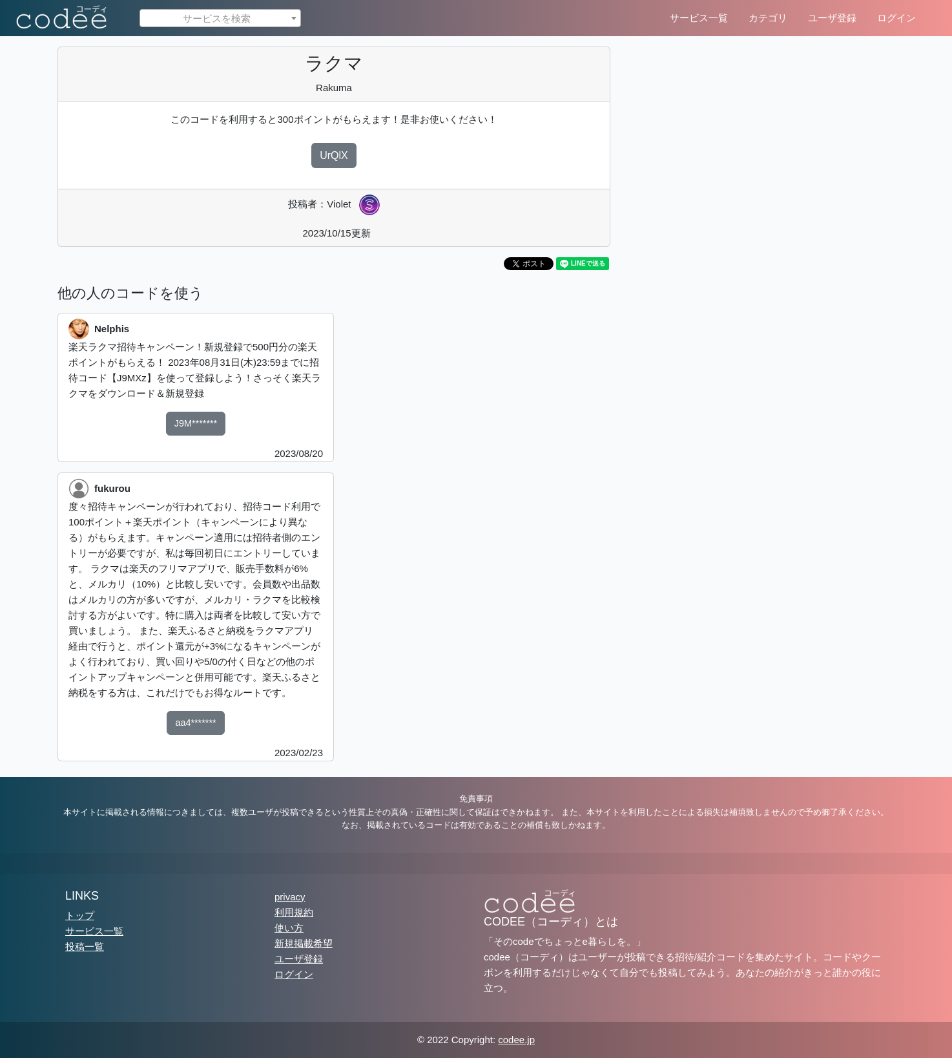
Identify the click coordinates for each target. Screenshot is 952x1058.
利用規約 (293, 912)
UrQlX (334, 155)
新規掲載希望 (303, 943)
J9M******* (195, 423)
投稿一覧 (84, 946)
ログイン (896, 17)
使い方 (289, 927)
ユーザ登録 (832, 17)
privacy (289, 896)
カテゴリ (768, 17)
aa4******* (195, 722)
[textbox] (220, 19)
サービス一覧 (699, 17)
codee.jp (516, 1039)
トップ (79, 915)
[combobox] (220, 18)
